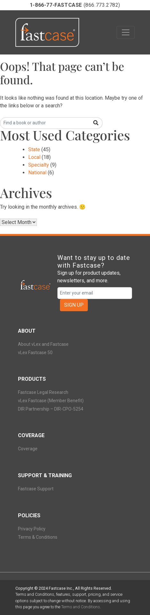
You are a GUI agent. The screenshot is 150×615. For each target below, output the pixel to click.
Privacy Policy (32, 528)
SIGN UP (74, 305)
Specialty (38, 165)
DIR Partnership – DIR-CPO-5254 (50, 408)
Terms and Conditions (80, 606)
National (37, 173)
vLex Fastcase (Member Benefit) (51, 400)
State (34, 149)
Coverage (28, 448)
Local (34, 157)
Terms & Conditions (37, 537)
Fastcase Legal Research (43, 392)
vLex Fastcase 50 (35, 352)
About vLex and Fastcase (43, 344)
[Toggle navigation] (126, 32)
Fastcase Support (36, 488)
